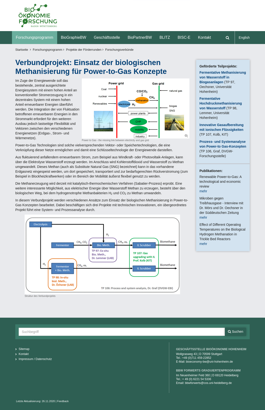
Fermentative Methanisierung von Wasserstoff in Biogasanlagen (222, 77)
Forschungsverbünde (119, 49)
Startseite (21, 49)
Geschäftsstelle (107, 37)
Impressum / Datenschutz (35, 359)
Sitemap (24, 349)
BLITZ (165, 37)
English (244, 37)
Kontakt (204, 37)
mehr (203, 191)
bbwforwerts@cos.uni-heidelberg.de (208, 383)
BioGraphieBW (73, 37)
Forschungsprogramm (34, 37)
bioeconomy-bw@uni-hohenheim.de (209, 361)
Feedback (63, 401)
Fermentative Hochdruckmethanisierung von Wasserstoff (220, 103)
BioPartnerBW (140, 37)
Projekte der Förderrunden (83, 49)
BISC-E (184, 37)
